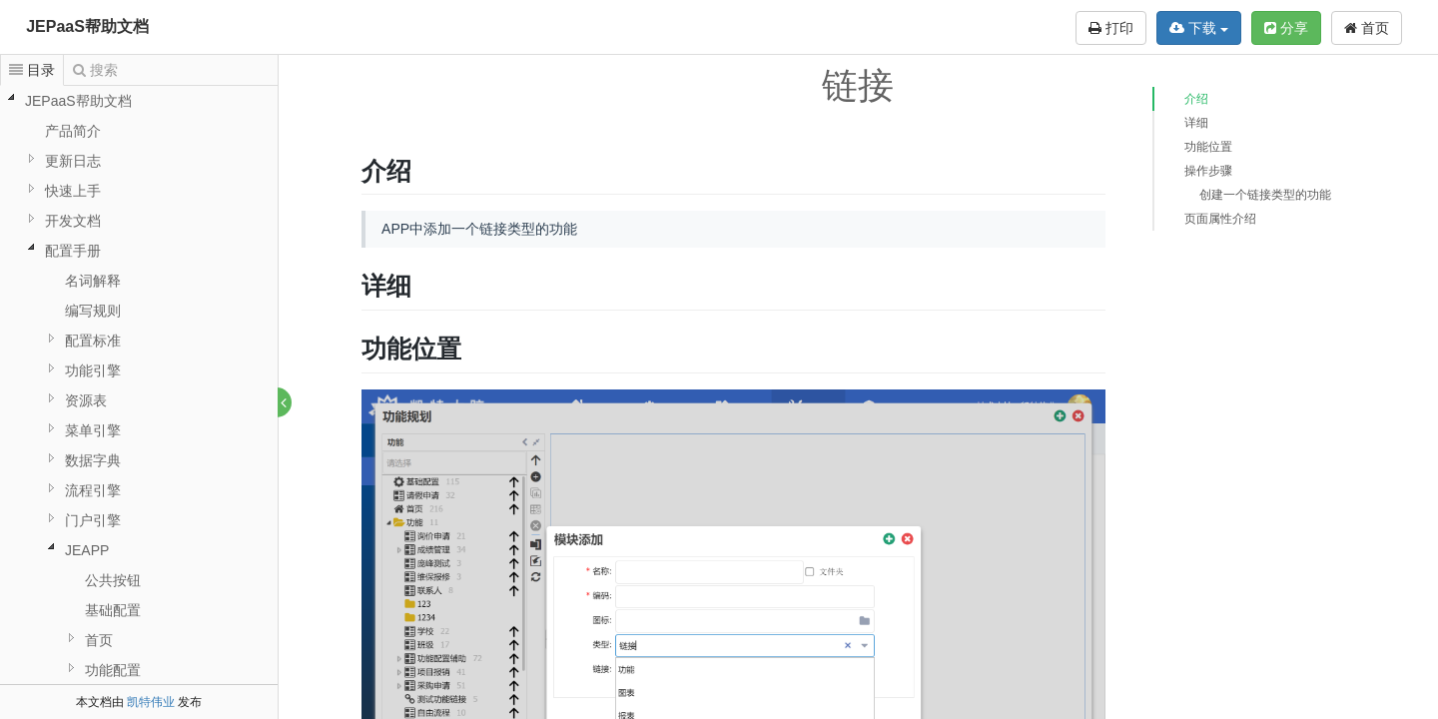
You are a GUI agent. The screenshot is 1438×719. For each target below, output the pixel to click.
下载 (1198, 28)
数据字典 (93, 460)
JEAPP (87, 550)
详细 (1196, 123)
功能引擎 (93, 370)
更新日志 (73, 161)
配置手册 (73, 251)
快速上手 (73, 191)
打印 (1110, 28)
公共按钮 (113, 580)
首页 (1366, 28)
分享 (1286, 28)
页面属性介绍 (1220, 219)
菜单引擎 (93, 430)
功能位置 (1208, 147)
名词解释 (93, 281)
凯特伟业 (151, 702)
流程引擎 (93, 490)
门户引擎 (93, 520)
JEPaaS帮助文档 (87, 26)
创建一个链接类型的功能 (1265, 195)
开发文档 (73, 221)
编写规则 (93, 311)
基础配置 (113, 610)
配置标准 (93, 341)
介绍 (1196, 99)
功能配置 (113, 670)
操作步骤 (1208, 171)
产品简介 (73, 131)
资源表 (86, 400)
